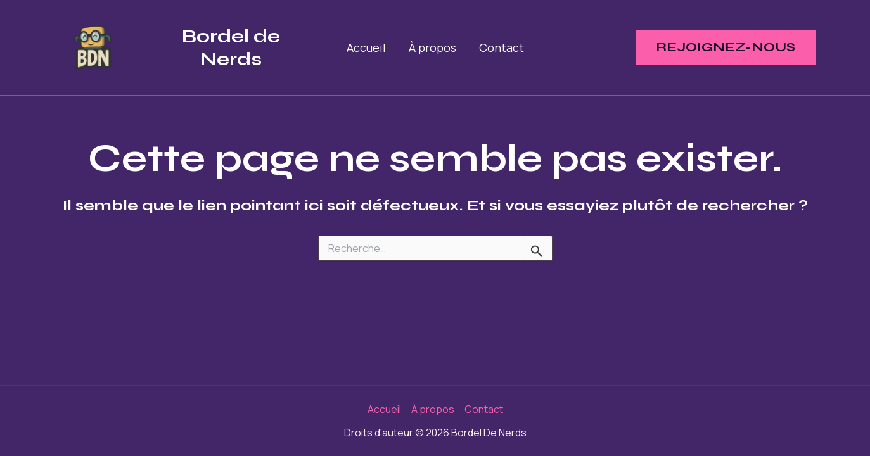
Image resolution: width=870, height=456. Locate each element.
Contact (501, 47)
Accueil (366, 47)
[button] (726, 47)
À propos (432, 47)
